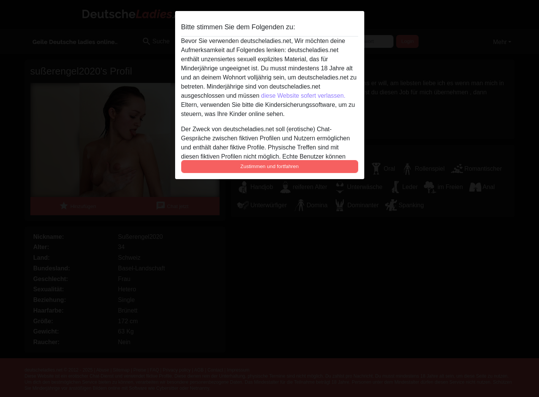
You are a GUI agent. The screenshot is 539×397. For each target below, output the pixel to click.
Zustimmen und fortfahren (269, 166)
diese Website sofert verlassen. (303, 95)
